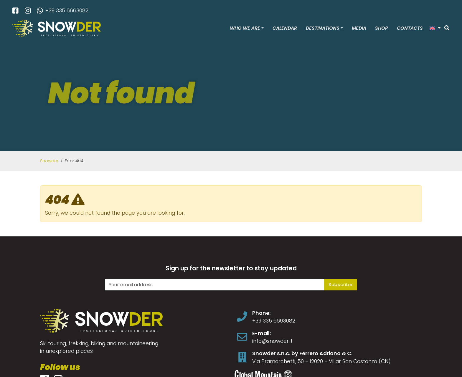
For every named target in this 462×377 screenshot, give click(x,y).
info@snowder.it (272, 341)
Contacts (410, 28)
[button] (435, 28)
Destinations (322, 28)
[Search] (447, 28)
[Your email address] (214, 284)
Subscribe (341, 284)
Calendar (285, 28)
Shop (381, 28)
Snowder (49, 161)
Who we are (245, 28)
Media (359, 28)
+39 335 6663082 (62, 10)
